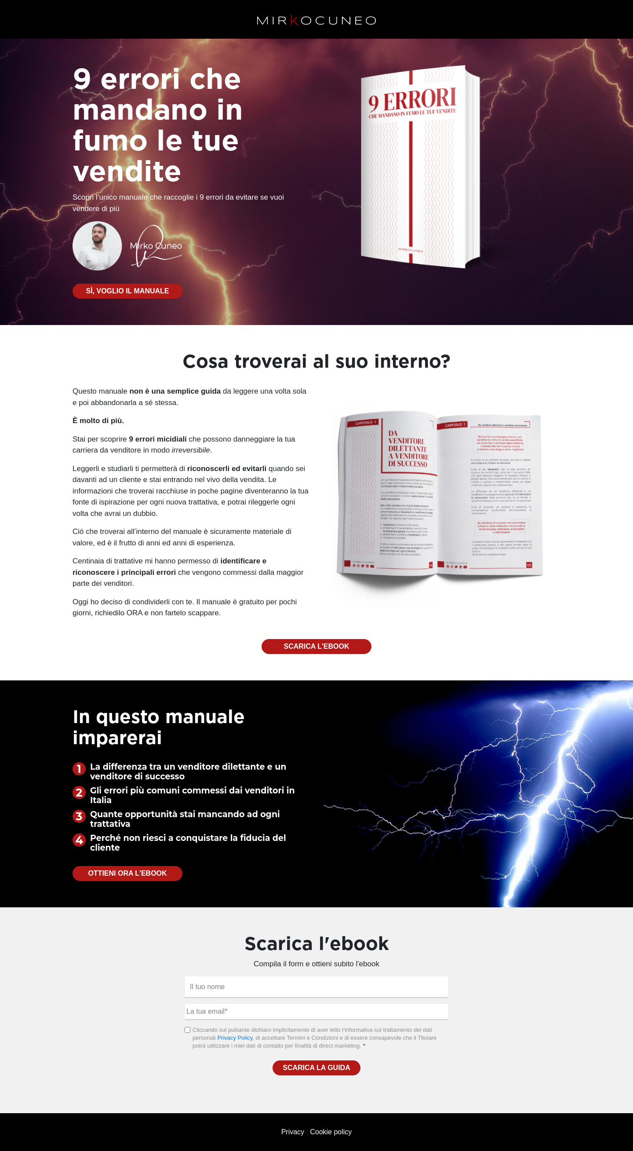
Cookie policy (331, 1132)
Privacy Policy (234, 1037)
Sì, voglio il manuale (127, 291)
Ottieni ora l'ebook (127, 873)
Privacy (292, 1132)
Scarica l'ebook (316, 646)
